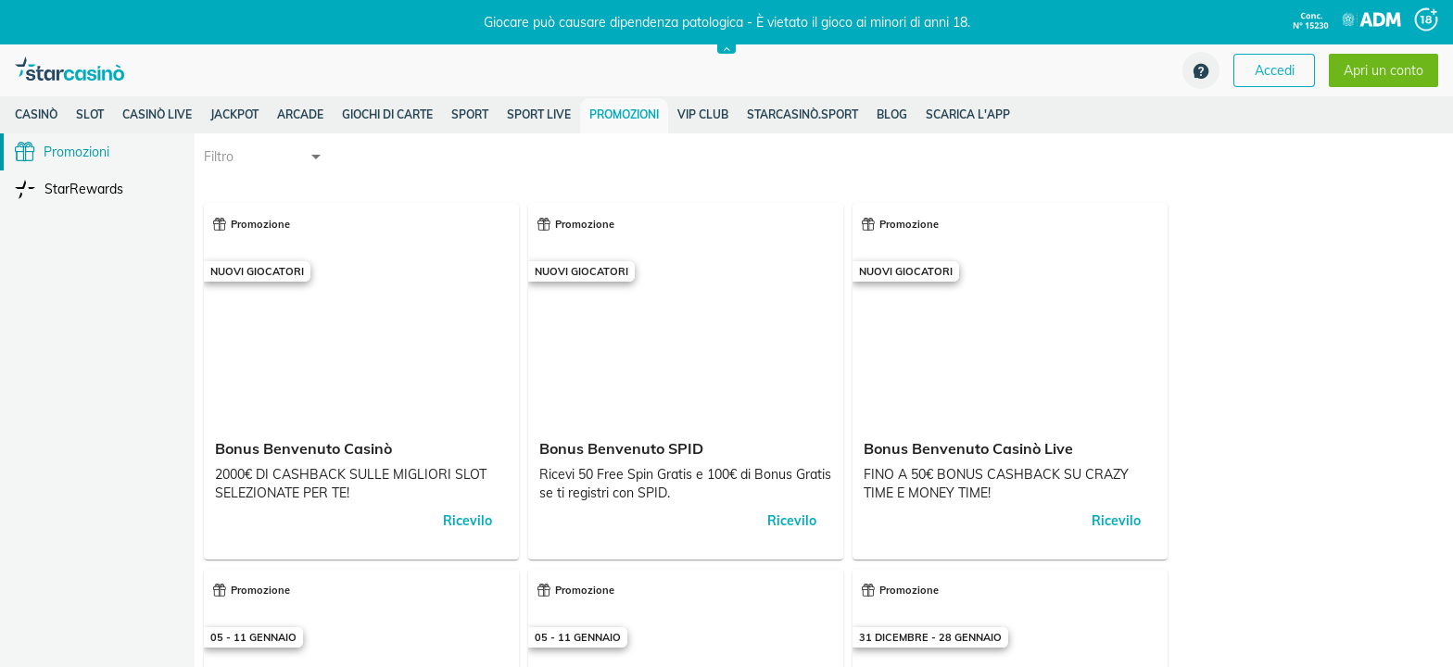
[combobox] (264, 156)
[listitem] (36, 114)
